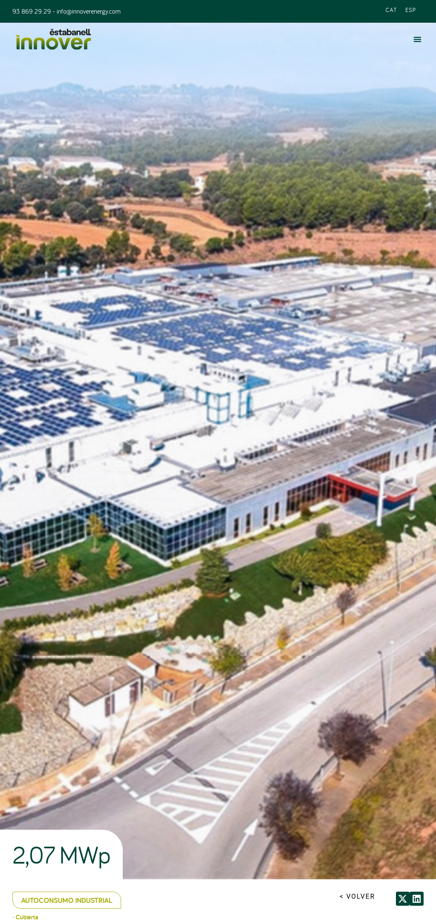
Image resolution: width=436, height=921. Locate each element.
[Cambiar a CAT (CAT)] (391, 9)
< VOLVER (357, 896)
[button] (417, 39)
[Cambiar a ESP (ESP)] (410, 9)
